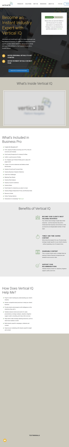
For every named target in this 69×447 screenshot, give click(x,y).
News (57, 423)
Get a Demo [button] (10, 430)
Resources (43, 3)
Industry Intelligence (38, 421)
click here (59, 29)
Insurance (28, 430)
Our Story (58, 420)
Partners (57, 427)
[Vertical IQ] (7, 4)
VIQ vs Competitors (39, 435)
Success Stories (38, 425)
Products (20, 3)
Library (47, 420)
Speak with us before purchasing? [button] (19, 70)
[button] (3, 55)
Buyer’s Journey (39, 427)
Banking (27, 423)
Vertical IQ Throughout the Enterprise (39, 431)
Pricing (60, 3)
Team (57, 425)
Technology (28, 436)
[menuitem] (20, 4)
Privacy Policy (59, 432)
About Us (51, 3)
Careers (57, 429)
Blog (47, 423)
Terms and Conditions (58, 435)
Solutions (28, 3)
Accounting (28, 420)
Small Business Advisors (29, 433)
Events (47, 425)
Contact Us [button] (11, 425)
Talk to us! (21, 198)
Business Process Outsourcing (28, 426)
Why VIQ (35, 3)
